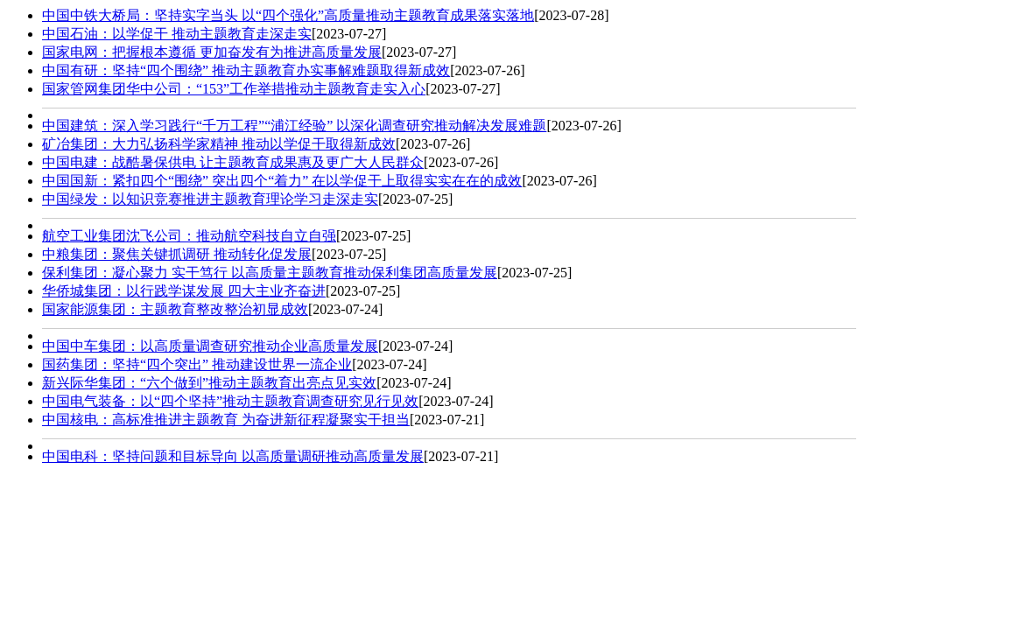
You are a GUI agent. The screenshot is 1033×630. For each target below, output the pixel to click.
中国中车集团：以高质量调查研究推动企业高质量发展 (210, 346)
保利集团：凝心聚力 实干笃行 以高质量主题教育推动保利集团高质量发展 (269, 272)
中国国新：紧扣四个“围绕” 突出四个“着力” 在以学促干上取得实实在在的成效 (282, 180)
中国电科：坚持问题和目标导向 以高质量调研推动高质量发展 (233, 456)
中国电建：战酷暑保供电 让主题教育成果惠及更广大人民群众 (233, 162)
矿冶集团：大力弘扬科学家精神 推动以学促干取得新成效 (219, 143)
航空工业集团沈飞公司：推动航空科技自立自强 (189, 235)
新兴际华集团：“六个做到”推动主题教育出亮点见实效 (209, 382)
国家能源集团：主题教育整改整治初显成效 (175, 309)
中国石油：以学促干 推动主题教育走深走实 (177, 33)
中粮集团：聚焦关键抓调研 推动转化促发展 (177, 254)
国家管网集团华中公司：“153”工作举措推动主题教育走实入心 (233, 88)
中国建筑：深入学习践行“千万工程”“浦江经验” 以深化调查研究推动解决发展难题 (294, 125)
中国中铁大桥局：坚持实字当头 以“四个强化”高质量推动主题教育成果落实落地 (288, 15)
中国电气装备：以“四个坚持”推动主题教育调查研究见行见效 (230, 401)
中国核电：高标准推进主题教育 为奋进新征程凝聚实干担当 (226, 419)
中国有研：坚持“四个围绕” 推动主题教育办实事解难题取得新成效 (246, 70)
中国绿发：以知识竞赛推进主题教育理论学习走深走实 (210, 199)
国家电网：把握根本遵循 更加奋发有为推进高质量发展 (212, 52)
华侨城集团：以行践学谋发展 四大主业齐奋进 (184, 291)
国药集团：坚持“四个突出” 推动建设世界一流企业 (197, 364)
